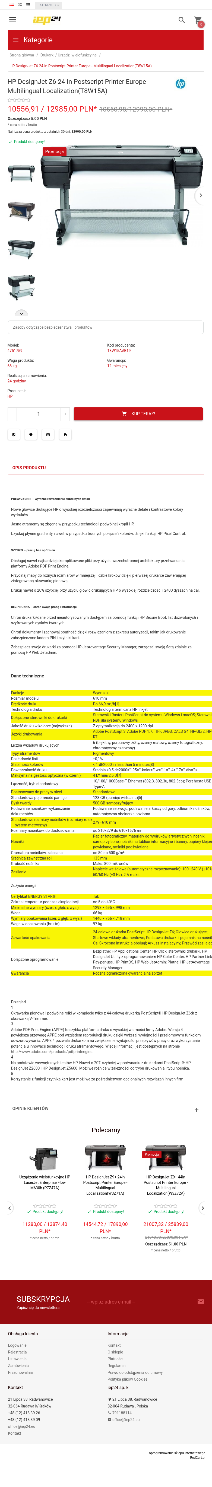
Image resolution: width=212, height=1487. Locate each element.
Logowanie (17, 1345)
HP (10, 396)
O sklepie (115, 1352)
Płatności (116, 1359)
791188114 (120, 1413)
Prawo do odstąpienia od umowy (135, 1372)
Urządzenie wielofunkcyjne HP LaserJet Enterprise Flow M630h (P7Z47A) (44, 1182)
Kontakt (114, 1345)
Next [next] (21, 312)
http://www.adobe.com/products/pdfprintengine (52, 1052)
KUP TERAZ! (138, 414)
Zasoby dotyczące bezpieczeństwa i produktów (53, 327)
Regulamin (117, 1366)
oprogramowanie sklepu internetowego (177, 1453)
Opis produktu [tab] (29, 467)
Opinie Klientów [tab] (30, 1108)
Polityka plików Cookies (128, 1379)
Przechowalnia (20, 1372)
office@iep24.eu (22, 1426)
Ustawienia (17, 1359)
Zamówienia (18, 1366)
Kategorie (32, 40)
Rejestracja (17, 1352)
